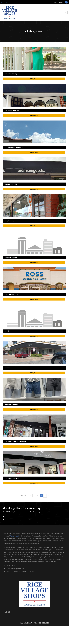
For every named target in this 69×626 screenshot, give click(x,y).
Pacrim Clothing (11, 74)
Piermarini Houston (12, 111)
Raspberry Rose (11, 258)
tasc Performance (11, 405)
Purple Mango (10, 221)
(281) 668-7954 (10, 566)
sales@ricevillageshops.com (14, 568)
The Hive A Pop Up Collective (15, 441)
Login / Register (59, 2)
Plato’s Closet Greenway (14, 147)
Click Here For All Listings (16, 518)
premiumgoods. (11, 184)
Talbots (7, 368)
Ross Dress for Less (12, 294)
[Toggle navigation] (66, 12)
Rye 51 (7, 331)
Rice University (15, 536)
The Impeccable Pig (12, 478)
